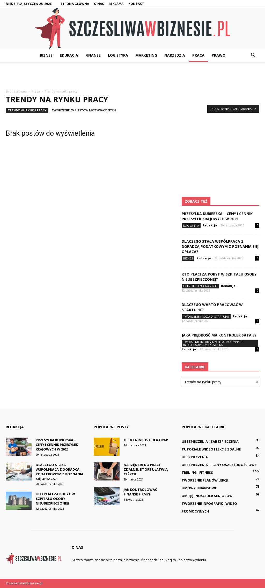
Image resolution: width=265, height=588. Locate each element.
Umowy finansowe (199, 488)
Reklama (116, 4)
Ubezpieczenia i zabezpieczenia (210, 441)
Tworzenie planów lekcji (205, 480)
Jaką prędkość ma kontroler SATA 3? (219, 335)
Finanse (93, 55)
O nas (99, 4)
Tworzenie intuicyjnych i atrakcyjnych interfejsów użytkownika (213, 343)
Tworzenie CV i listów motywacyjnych (84, 110)
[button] (253, 55)
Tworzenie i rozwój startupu (206, 316)
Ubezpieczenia (195, 457)
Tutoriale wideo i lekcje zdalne (211, 449)
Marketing (146, 55)
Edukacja (69, 55)
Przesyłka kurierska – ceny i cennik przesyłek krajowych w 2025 (217, 216)
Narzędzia (174, 55)
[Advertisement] (132, 75)
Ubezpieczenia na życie (200, 286)
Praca (198, 55)
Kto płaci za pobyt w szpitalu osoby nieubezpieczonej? (55, 499)
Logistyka (118, 55)
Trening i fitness (197, 472)
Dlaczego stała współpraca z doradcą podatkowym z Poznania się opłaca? (220, 246)
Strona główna (75, 4)
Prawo (218, 55)
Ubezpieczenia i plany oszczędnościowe (219, 464)
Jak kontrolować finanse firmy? (140, 492)
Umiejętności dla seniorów (207, 495)
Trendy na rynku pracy (27, 110)
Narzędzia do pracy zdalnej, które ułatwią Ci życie (146, 469)
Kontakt (136, 4)
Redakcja (210, 225)
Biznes (46, 55)
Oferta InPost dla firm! (146, 440)
